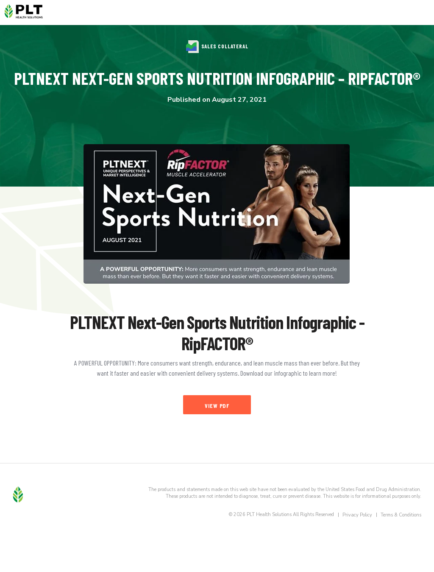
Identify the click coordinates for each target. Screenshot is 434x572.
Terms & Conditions (401, 515)
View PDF (217, 405)
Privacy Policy (357, 515)
